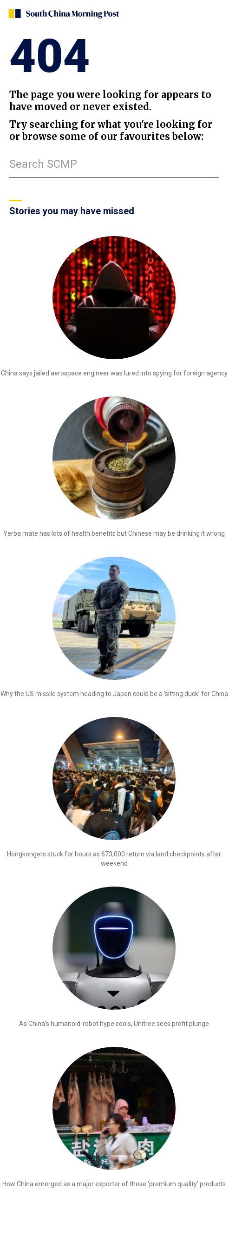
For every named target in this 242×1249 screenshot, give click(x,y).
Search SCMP (43, 164)
